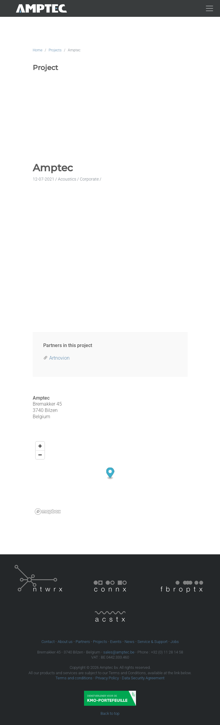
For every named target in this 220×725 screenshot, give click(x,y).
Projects (55, 50)
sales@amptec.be (118, 652)
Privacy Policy (107, 678)
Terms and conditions (74, 678)
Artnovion (59, 358)
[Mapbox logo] (48, 511)
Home (37, 50)
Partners (83, 641)
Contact (48, 641)
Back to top (110, 713)
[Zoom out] (40, 454)
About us (65, 641)
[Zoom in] (40, 446)
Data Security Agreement (143, 678)
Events (116, 641)
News (129, 641)
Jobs (174, 641)
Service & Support (152, 641)
